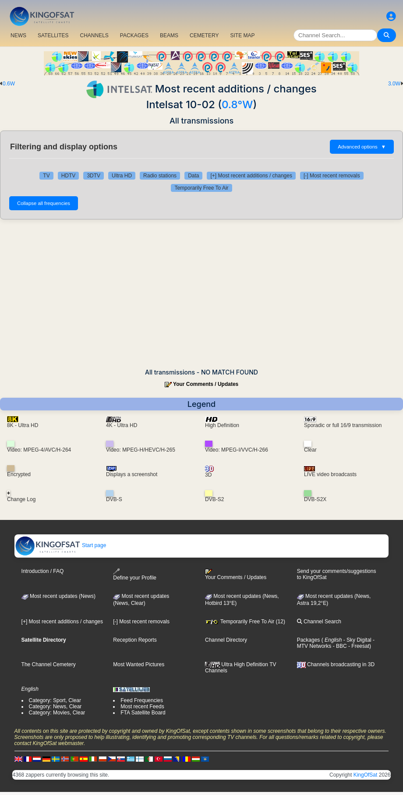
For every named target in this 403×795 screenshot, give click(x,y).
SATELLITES (53, 35)
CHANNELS (94, 35)
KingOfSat (366, 775)
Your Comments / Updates (205, 384)
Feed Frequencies (141, 700)
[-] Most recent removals (332, 176)
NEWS (18, 35)
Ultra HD (122, 176)
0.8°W (237, 104)
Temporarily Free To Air (201, 188)
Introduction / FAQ (42, 571)
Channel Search (319, 621)
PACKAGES (134, 35)
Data (193, 176)
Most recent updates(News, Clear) (141, 599)
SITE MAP (242, 35)
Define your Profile (134, 574)
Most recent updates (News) (58, 596)
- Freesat (358, 646)
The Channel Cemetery (48, 664)
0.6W (9, 84)
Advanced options (362, 146)
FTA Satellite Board (143, 713)
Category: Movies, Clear (57, 713)
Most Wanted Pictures (138, 664)
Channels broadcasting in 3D (336, 664)
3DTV (93, 176)
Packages (308, 640)
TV (46, 176)
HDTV (68, 176)
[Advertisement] (201, 294)
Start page (60, 545)
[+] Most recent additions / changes (251, 176)
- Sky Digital (356, 640)
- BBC (338, 646)
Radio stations (160, 176)
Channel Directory (226, 640)
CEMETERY (204, 35)
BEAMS (169, 35)
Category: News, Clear (55, 706)
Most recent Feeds (142, 706)
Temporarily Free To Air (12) (245, 621)
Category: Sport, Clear (55, 700)
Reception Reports (134, 640)
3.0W (394, 84)
